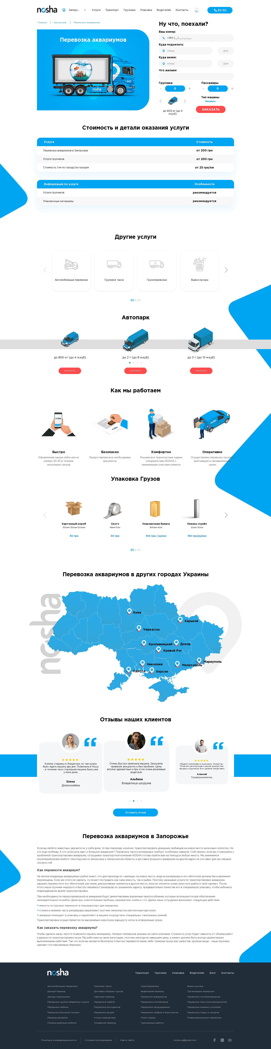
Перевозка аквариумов (154, 997)
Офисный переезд (104, 997)
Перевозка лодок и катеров (203, 1012)
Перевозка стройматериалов (203, 997)
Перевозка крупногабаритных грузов (68, 1002)
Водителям (197, 973)
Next (185, 101)
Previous (160, 101)
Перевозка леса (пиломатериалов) (207, 1002)
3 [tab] (137, 362)
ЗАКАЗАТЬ (69, 371)
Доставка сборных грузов (108, 991)
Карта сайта (127, 1040)
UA (196, 8)
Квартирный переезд (152, 991)
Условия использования (98, 1040)
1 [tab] (129, 362)
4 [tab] (141, 362)
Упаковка (178, 973)
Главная (42, 22)
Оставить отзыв (135, 812)
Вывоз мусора (195, 986)
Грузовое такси (102, 986)
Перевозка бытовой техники (63, 1012)
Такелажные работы (152, 1023)
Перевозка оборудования (155, 1007)
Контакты (227, 973)
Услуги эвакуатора (104, 1017)
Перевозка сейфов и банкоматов (159, 1012)
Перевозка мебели (57, 1007)
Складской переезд (105, 1023)
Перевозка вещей (104, 1012)
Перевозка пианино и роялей (204, 1007)
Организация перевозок (200, 991)
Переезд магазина (57, 1017)
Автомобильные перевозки (62, 986)
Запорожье (60, 22)
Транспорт (142, 973)
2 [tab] (133, 362)
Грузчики (160, 973)
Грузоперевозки (150, 986)
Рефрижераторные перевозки (204, 1017)
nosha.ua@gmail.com (185, 1040)
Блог (213, 973)
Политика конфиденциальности (59, 1040)
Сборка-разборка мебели (61, 1023)
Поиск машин (148, 1017)
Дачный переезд (56, 991)
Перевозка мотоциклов (107, 1007)
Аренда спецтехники (58, 997)
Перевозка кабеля (104, 1002)
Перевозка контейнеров (154, 1002)
